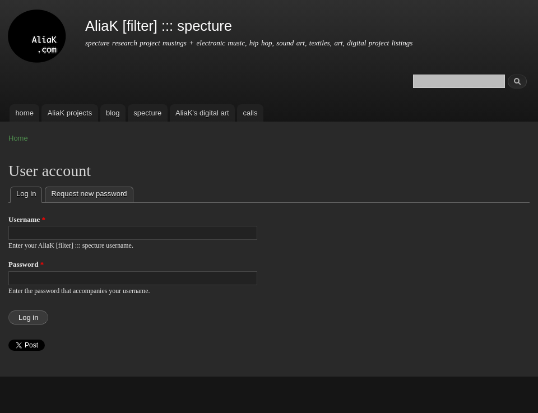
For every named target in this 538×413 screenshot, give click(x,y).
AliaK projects (70, 113)
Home (18, 138)
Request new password (89, 193)
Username (26, 219)
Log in (29, 192)
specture (147, 113)
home (24, 113)
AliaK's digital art (202, 113)
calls (250, 113)
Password (26, 264)
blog (113, 113)
